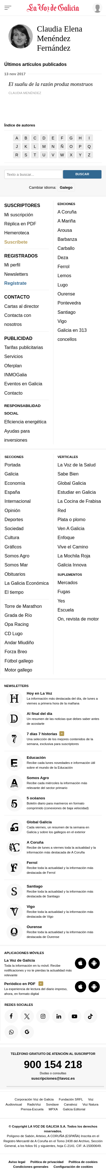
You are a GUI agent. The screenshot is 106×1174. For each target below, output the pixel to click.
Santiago (67, 311)
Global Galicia (72, 482)
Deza (63, 257)
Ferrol (64, 266)
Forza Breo (16, 651)
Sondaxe (52, 1104)
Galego (66, 187)
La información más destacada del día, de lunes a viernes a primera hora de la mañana (52, 699)
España (12, 492)
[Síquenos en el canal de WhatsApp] (11, 1032)
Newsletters (16, 273)
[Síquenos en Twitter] (27, 1016)
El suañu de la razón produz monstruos (50, 84)
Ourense (66, 293)
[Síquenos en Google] (27, 1032)
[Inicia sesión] (96, 8)
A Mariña (67, 220)
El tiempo (14, 592)
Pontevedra (69, 302)
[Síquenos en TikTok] (90, 1016)
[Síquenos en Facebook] (11, 1016)
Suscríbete (16, 241)
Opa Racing (17, 624)
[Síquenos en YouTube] (74, 1016)
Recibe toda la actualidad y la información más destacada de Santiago (50, 892)
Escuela (66, 609)
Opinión (12, 510)
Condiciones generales (30, 1166)
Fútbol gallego (19, 660)
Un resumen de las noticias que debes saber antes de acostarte (53, 719)
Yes (61, 600)
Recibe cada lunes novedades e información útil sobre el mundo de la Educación (51, 763)
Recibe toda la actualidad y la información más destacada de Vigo (50, 912)
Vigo (62, 321)
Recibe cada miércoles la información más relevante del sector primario (47, 783)
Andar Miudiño (19, 642)
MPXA (53, 1109)
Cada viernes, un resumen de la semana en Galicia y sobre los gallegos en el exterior (48, 827)
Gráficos (13, 546)
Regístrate (15, 283)
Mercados (68, 582)
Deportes (14, 519)
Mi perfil (12, 264)
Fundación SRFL (71, 1099)
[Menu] (8, 8)
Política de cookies (83, 1162)
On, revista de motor (78, 618)
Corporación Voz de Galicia (34, 1099)
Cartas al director (21, 305)
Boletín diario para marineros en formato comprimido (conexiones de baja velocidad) (48, 803)
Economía (15, 482)
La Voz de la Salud (77, 464)
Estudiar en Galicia (77, 492)
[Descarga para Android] (94, 963)
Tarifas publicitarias (23, 347)
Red (62, 510)
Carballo (66, 248)
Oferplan (13, 365)
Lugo (63, 284)
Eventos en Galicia (23, 383)
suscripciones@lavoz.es (53, 1078)
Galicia (11, 473)
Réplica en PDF (20, 223)
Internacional (18, 501)
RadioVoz (34, 1104)
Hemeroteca (16, 232)
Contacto (13, 392)
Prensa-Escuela (32, 1109)
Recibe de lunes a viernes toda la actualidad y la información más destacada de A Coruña (51, 847)
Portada (13, 464)
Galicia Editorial (74, 1109)
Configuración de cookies (73, 1166)
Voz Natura (90, 1104)
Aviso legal (16, 1162)
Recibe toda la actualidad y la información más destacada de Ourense (50, 932)
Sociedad (14, 528)
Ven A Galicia (71, 528)
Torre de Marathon (23, 605)
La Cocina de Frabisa (79, 501)
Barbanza (67, 239)
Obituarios (15, 573)
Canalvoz (70, 1104)
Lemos (64, 275)
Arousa (65, 229)
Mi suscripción (18, 214)
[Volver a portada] (53, 8)
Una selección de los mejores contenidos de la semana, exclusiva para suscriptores (50, 739)
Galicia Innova (72, 564)
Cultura (12, 537)
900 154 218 (53, 1064)
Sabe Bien (68, 473)
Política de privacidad (47, 1162)
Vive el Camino (73, 546)
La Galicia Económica (27, 583)
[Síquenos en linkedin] (59, 1016)
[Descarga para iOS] (80, 963)
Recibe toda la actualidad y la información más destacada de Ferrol (50, 868)
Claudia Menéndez (24, 93)
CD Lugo (14, 633)
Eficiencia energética (25, 421)
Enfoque (66, 537)
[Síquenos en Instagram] (43, 1016)
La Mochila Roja (74, 555)
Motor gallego (18, 669)
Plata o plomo (72, 519)
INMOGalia (15, 374)
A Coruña (67, 211)
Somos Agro (17, 555)
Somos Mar (16, 564)
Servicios (13, 356)
